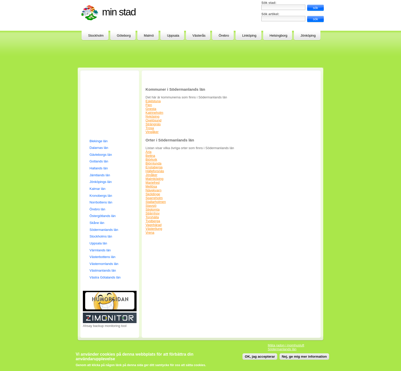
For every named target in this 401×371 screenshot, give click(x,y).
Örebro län (97, 209)
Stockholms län (101, 236)
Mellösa (151, 186)
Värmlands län (100, 250)
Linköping (249, 35)
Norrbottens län (101, 202)
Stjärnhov (153, 213)
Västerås (198, 35)
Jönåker (151, 175)
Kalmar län (97, 189)
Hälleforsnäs (155, 171)
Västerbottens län (102, 257)
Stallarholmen (156, 202)
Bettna (150, 156)
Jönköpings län (101, 182)
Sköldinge (153, 194)
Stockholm (96, 35)
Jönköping (308, 35)
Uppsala (173, 35)
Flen (149, 105)
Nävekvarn (153, 190)
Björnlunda (153, 163)
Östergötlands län (103, 216)
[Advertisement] (198, 12)
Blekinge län (99, 141)
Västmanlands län (103, 270)
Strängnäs (153, 124)
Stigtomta (153, 209)
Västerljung (154, 229)
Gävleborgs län (101, 155)
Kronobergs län (101, 196)
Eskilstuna (153, 101)
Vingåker (152, 132)
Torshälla (152, 217)
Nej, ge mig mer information (304, 356)
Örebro (224, 35)
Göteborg (124, 35)
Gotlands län (99, 161)
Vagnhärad (154, 225)
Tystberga (153, 221)
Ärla (148, 152)
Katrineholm (154, 113)
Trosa (150, 128)
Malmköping (154, 179)
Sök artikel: (270, 14)
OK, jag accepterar (260, 356)
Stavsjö (151, 206)
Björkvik (151, 159)
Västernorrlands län (104, 264)
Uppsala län (98, 243)
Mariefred (153, 182)
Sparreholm (154, 198)
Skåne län (97, 223)
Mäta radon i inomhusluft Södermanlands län (286, 347)
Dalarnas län (99, 148)
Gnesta (151, 109)
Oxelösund (153, 120)
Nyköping (152, 116)
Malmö (149, 35)
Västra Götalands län (105, 277)
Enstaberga (154, 167)
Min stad (119, 11)
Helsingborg (278, 35)
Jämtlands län (100, 175)
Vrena (150, 232)
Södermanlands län (104, 230)
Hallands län (99, 168)
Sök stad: (268, 3)
